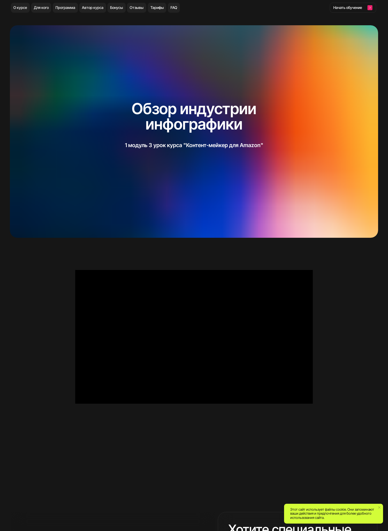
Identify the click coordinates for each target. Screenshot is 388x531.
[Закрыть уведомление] (379, 507)
